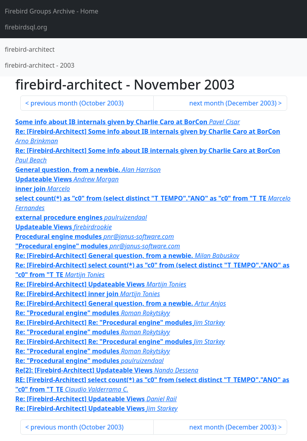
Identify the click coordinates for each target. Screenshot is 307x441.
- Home (51, 11)
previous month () (77, 103)
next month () (233, 103)
